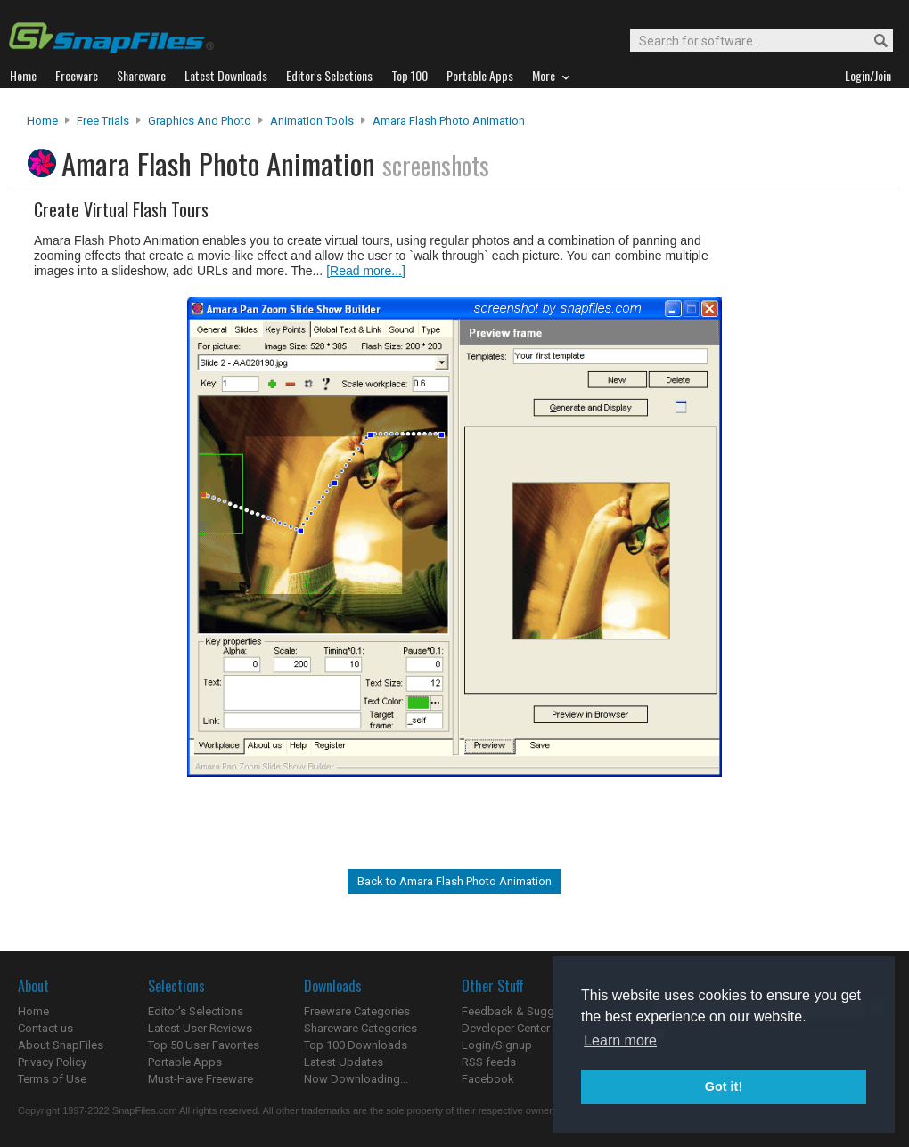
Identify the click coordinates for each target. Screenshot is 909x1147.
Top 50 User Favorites (203, 1045)
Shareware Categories (360, 1028)
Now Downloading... (356, 1079)
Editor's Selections (195, 1011)
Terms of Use (52, 1079)
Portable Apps (185, 1062)
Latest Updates (343, 1062)
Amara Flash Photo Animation (449, 120)
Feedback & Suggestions (527, 1011)
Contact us (45, 1028)
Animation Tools (312, 120)
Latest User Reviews (200, 1028)
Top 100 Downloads (355, 1045)
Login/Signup (497, 1045)
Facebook (488, 1079)
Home (42, 120)
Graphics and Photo (199, 120)
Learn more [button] (620, 1040)
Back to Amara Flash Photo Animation (454, 881)
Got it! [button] (723, 1086)
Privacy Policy (52, 1062)
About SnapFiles (60, 1045)
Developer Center (506, 1028)
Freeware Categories (357, 1011)
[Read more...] (365, 271)
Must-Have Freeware (200, 1079)
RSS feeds (489, 1062)
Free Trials (103, 120)
